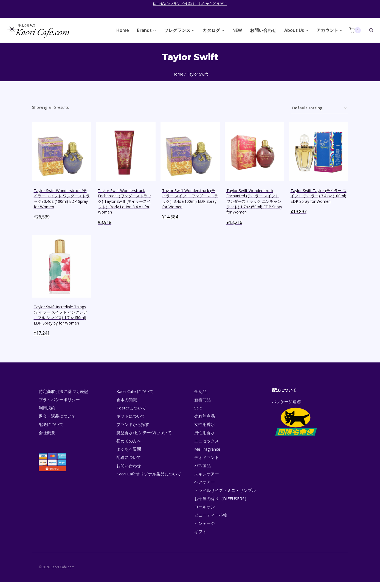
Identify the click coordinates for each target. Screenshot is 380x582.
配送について (51, 424)
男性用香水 (204, 432)
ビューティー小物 (210, 515)
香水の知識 (126, 399)
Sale (198, 408)
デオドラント (206, 457)
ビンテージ (204, 523)
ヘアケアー (204, 482)
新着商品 (202, 399)
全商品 (200, 391)
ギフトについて (130, 416)
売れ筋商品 (204, 416)
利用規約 (47, 408)
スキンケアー (206, 473)
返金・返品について (57, 416)
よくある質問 (128, 449)
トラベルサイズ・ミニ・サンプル (225, 490)
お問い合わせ (263, 30)
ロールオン (204, 506)
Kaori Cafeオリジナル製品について (148, 473)
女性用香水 (204, 424)
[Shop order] (319, 108)
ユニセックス (206, 441)
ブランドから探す (132, 424)
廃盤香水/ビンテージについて (143, 432)
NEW (237, 30)
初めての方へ (128, 441)
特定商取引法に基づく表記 (63, 391)
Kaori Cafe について (134, 391)
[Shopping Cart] (355, 30)
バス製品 (202, 465)
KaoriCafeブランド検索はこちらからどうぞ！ (190, 3)
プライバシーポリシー (59, 399)
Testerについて (131, 408)
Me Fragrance (207, 449)
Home (122, 30)
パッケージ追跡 (295, 418)
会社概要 (47, 432)
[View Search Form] (368, 30)
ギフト (200, 531)
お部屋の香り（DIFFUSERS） (221, 498)
